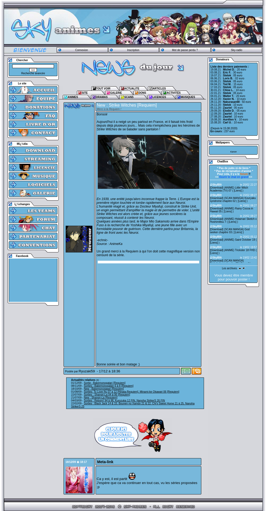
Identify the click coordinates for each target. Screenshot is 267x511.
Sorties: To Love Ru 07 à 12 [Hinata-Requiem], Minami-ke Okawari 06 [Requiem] (131, 391)
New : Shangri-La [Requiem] (100, 397)
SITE (85, 92)
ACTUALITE (131, 88)
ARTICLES (159, 88)
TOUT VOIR (103, 88)
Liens (238, 190)
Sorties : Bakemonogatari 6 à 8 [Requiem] (109, 385)
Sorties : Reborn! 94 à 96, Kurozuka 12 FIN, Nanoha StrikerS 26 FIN (124, 400)
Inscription (133, 50)
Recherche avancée (33, 73)
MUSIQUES (188, 97)
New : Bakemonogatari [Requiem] (104, 388)
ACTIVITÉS (173, 92)
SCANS (129, 97)
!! (245, 174)
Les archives (229, 268)
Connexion (81, 50)
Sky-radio (236, 50)
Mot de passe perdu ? (185, 50)
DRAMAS (102, 97)
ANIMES (73, 97)
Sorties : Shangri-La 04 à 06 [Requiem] (107, 394)
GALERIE (116, 92)
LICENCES (159, 97)
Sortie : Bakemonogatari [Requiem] (104, 382)
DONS (142, 92)
